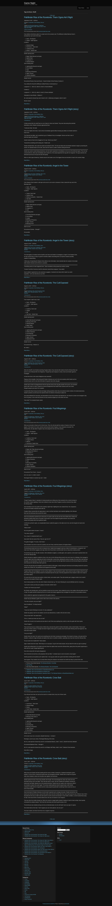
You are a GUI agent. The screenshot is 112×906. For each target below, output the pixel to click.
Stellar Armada (27, 831)
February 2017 (27, 868)
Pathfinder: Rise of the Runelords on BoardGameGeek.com (40, 669)
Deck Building (37, 22)
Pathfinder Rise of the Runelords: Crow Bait (42, 677)
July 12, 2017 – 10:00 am (29, 761)
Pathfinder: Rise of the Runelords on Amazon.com (38, 671)
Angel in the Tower (32, 173)
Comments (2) (27, 295)
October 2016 (27, 875)
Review (25, 890)
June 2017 (26, 862)
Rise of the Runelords (29, 26)
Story (42, 114)
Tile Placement (27, 896)
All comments (61, 835)
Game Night (29, 3)
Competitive (26, 880)
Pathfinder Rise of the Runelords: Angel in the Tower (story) (49, 240)
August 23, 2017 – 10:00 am (30, 243)
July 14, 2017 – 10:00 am (29, 680)
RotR (35, 26)
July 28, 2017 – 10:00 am (29, 411)
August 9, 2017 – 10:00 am (30, 358)
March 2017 (26, 867)
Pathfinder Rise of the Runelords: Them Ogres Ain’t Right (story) (51, 109)
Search (59, 828)
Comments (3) (27, 367)
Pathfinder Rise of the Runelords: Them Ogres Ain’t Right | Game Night (38, 840)
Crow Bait (30, 685)
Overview (26, 886)
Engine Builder (27, 885)
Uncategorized (27, 897)
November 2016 (27, 873)
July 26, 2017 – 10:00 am (29, 489)
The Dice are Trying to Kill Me (30, 894)
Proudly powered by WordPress (49, 903)
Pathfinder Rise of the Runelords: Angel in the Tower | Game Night (37, 846)
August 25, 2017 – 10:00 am (30, 168)
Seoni (41, 26)
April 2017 (26, 865)
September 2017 (27, 858)
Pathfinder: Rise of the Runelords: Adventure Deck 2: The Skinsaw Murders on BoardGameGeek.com (50, 673)
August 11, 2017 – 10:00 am (30, 285)
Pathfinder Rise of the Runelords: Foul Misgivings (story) (48, 486)
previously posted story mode (44, 31)
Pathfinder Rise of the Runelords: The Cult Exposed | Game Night (37, 852)
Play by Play (29, 665)
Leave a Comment (28, 29)
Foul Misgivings (31, 416)
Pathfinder (41, 25)
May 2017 (26, 864)
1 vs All (25, 879)
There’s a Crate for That (29, 829)
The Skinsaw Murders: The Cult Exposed (48, 666)
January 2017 (27, 870)
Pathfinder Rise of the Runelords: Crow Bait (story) (45, 758)
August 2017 (26, 859)
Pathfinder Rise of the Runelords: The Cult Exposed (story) (49, 356)
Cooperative (31, 22)
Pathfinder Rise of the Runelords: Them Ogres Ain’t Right (48, 17)
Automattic (67, 903)
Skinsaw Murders (34, 292)
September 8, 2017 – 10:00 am (31, 20)
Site (25, 891)
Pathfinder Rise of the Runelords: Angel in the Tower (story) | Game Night (38, 849)
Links (88, 7)
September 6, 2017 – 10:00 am (31, 112)
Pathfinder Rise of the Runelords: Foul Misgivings (45, 408)
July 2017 (26, 861)
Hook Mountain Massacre (33, 25)
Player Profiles (81, 7)
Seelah (38, 26)
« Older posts (52, 15)
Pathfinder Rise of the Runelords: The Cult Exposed (46, 283)
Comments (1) (27, 120)
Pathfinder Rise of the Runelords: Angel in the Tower (46, 165)
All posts (60, 834)
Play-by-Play (26, 888)
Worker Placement (28, 899)
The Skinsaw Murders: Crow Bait (48, 663)
